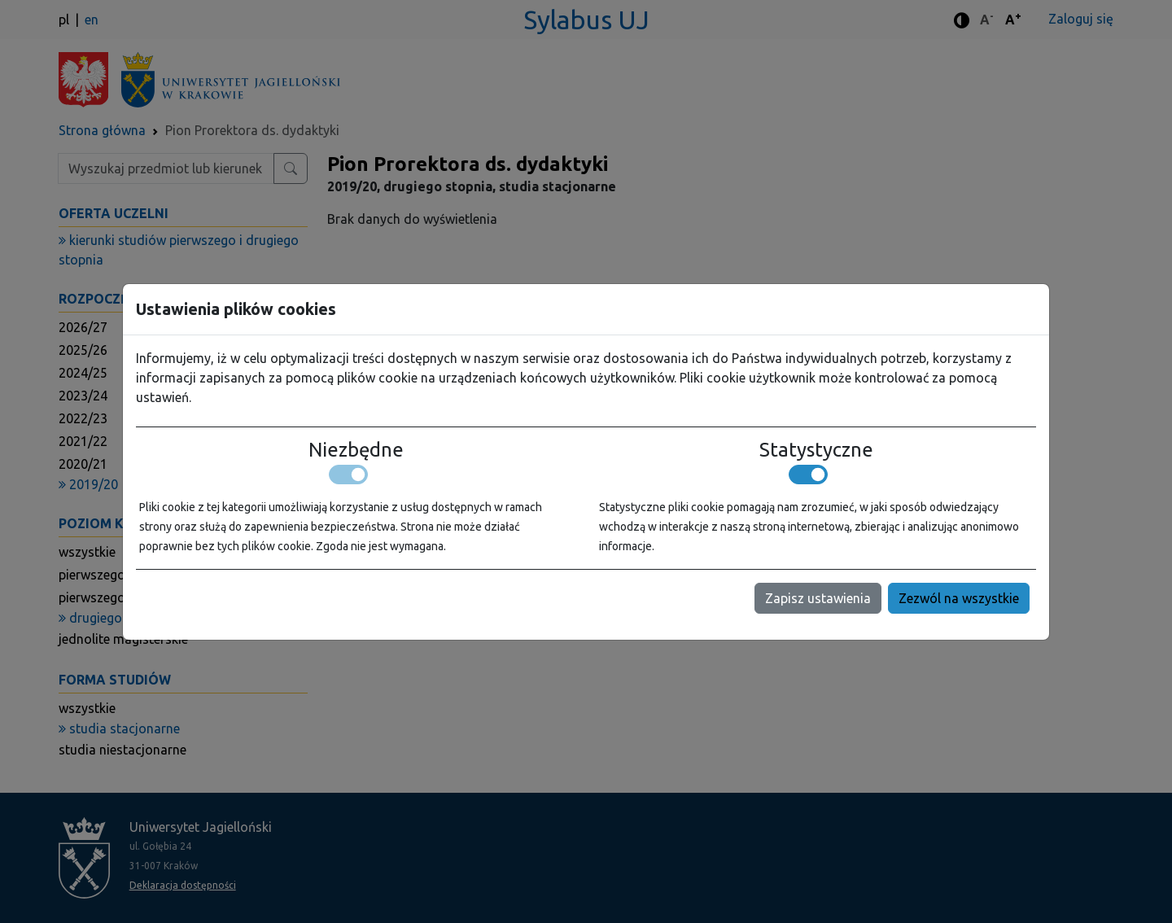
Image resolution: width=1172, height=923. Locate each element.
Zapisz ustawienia (818, 598)
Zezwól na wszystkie (959, 598)
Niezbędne (356, 450)
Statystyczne (816, 450)
